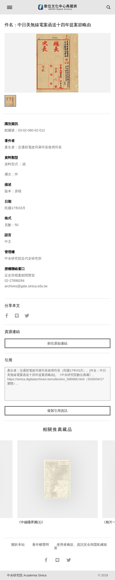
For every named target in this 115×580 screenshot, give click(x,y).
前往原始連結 (57, 343)
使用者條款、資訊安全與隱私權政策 (80, 546)
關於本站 (18, 544)
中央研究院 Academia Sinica (26, 575)
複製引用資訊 (57, 411)
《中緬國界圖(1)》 (31, 522)
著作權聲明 (40, 544)
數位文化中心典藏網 (57, 7)
